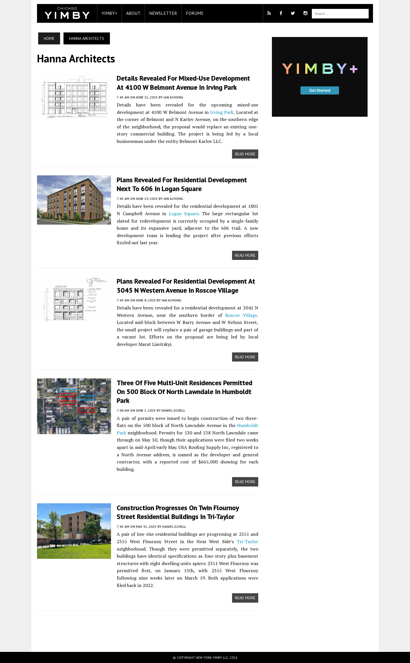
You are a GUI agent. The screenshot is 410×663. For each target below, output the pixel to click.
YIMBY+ (109, 13)
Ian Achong (173, 97)
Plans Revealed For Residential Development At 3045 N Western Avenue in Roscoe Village (186, 285)
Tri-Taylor (247, 541)
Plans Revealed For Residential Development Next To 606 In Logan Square (182, 184)
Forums (194, 13)
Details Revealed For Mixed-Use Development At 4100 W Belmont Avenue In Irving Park (183, 82)
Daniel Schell (173, 410)
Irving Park (221, 112)
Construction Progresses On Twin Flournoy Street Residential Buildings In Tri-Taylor (178, 512)
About (133, 13)
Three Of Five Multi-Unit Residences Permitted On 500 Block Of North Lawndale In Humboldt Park (184, 391)
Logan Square (183, 213)
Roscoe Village (241, 315)
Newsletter (163, 13)
